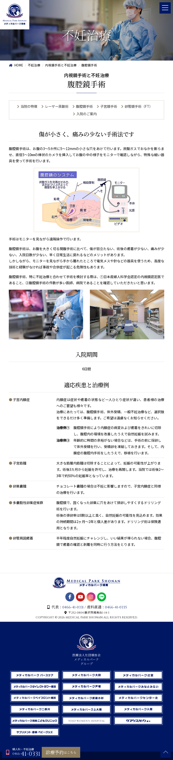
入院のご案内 (86, 113)
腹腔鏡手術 (84, 106)
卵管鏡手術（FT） (139, 106)
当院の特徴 (28, 106)
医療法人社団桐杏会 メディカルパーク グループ (86, 665)
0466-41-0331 (73, 615)
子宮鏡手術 (108, 106)
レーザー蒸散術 (56, 106)
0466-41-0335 (116, 615)
